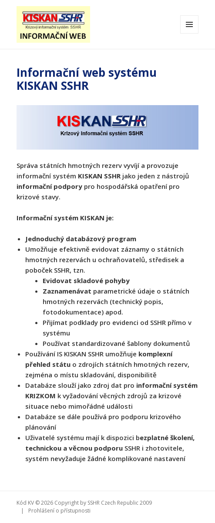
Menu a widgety (189, 33)
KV (31, 502)
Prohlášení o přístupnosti (59, 510)
